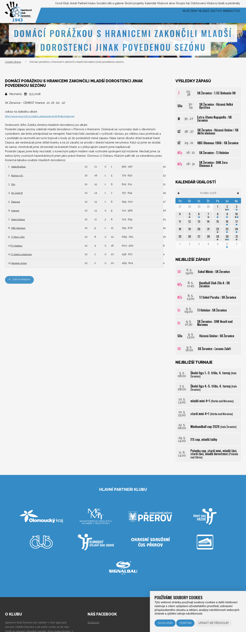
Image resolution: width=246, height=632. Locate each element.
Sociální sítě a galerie (84, 3)
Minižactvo (229, 15)
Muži (166, 15)
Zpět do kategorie (21, 279)
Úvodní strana (13, 61)
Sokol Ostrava (20, 219)
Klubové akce (152, 3)
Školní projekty (113, 3)
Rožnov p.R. (18, 175)
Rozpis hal (172, 3)
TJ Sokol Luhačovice (24, 254)
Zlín (13, 184)
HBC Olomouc (20, 227)
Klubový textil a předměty (221, 3)
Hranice (16, 210)
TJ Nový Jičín (19, 236)
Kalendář (133, 3)
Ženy (178, 15)
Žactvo (209, 15)
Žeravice (16, 201)
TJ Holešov (18, 245)
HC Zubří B (18, 192)
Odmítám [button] (185, 623)
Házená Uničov (21, 263)
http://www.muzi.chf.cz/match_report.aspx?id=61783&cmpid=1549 (47, 116)
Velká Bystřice (20, 166)
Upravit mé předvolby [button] (213, 623)
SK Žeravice (95, 622)
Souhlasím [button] (165, 623)
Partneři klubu (55, 3)
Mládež (192, 15)
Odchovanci (191, 3)
